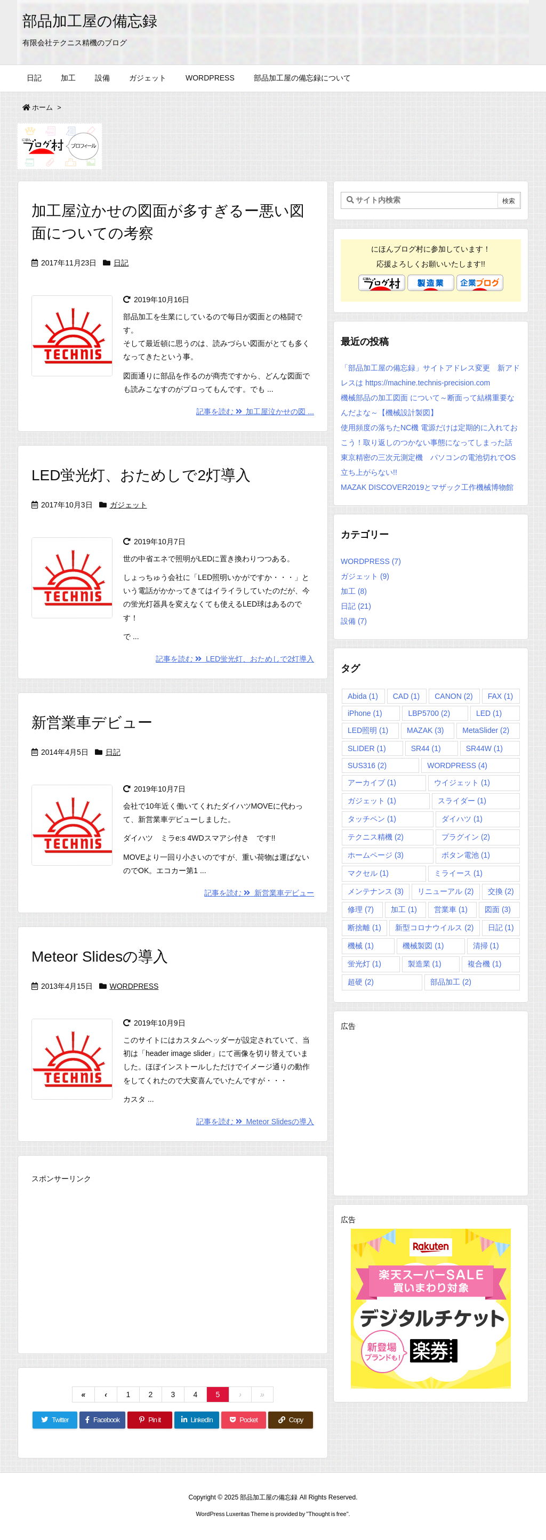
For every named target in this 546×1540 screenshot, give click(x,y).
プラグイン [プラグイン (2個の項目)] (465, 837)
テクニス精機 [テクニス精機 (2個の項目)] (376, 837)
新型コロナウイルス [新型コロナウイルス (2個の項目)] (434, 927)
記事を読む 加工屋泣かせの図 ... (255, 411)
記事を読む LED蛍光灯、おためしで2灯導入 (235, 659)
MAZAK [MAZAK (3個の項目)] (425, 730)
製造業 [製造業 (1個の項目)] (424, 964)
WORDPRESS (134, 986)
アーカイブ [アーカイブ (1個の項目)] (372, 782)
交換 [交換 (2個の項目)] (501, 891)
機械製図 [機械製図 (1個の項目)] (423, 945)
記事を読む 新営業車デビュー (259, 893)
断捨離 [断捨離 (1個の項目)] (364, 927)
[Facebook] (102, 1420)
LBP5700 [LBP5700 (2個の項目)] (429, 713)
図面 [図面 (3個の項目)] (498, 909)
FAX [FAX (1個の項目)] (500, 696)
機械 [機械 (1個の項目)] (361, 945)
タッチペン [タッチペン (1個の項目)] (372, 819)
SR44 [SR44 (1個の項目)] (426, 748)
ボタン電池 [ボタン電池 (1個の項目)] (465, 855)
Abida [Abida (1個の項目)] (363, 696)
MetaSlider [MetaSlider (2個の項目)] (485, 730)
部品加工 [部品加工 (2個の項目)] (450, 982)
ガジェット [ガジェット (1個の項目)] (372, 800)
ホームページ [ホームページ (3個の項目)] (376, 855)
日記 (121, 263)
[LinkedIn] (196, 1420)
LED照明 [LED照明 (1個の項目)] (368, 730)
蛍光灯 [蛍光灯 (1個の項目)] (364, 964)
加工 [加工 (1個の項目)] (404, 909)
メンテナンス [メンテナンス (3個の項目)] (376, 891)
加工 (354, 591)
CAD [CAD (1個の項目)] (406, 696)
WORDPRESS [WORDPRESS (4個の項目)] (457, 765)
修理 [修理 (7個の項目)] (361, 909)
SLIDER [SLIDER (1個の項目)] (367, 748)
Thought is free (327, 1514)
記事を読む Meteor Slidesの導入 (255, 1121)
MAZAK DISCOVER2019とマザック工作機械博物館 (427, 487)
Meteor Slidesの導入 (99, 956)
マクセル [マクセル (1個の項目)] (368, 873)
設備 (354, 621)
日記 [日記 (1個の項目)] (501, 927)
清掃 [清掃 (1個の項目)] (486, 945)
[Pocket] (243, 1420)
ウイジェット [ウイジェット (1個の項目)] (462, 782)
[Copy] (290, 1420)
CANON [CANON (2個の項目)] (454, 696)
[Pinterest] (149, 1420)
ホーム (42, 107)
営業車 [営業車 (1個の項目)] (451, 909)
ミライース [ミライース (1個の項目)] (458, 873)
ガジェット (128, 505)
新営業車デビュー (91, 722)
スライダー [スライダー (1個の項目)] (462, 800)
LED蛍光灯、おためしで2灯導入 (141, 475)
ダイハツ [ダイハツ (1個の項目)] (462, 819)
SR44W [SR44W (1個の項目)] (484, 748)
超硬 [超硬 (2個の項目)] (361, 982)
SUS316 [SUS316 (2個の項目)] (367, 765)
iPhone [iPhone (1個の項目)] (365, 713)
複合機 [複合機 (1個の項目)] (484, 964)
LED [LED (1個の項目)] (489, 713)
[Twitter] (55, 1420)
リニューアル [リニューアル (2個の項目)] (445, 891)
